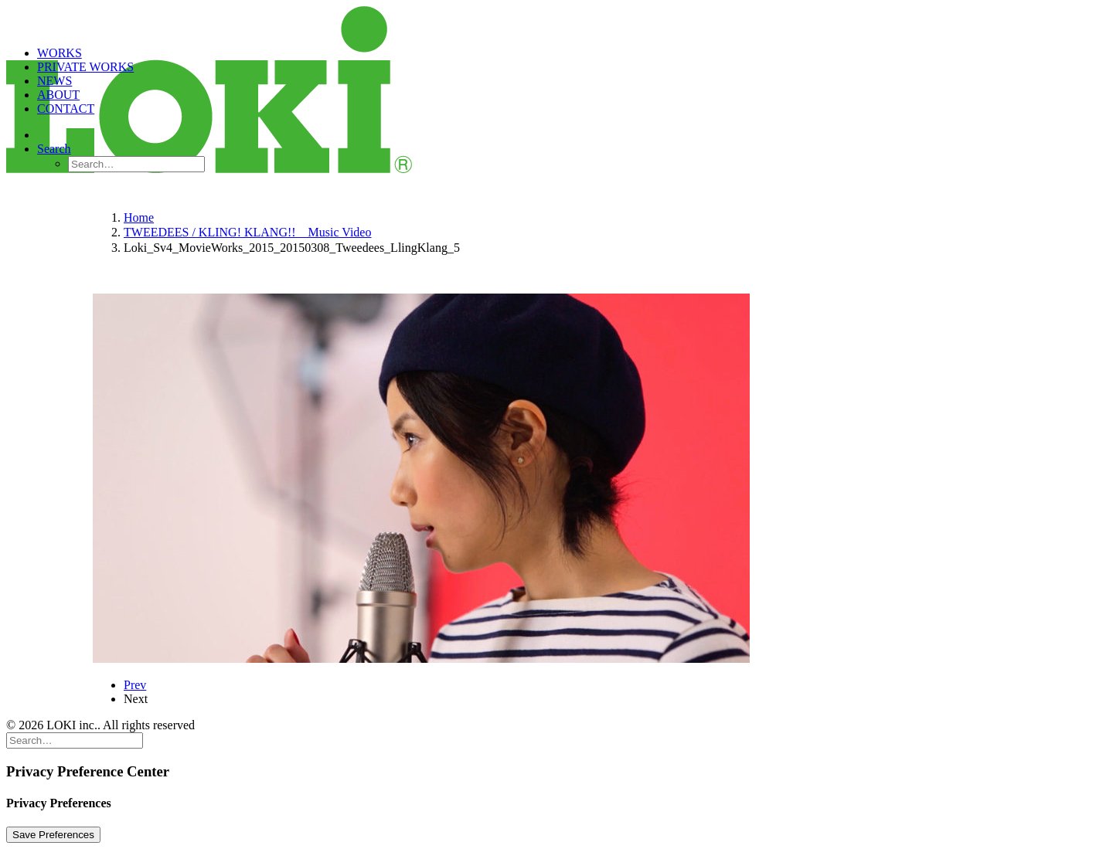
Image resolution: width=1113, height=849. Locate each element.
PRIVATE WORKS (85, 66)
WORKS (59, 52)
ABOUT (58, 94)
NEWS (54, 80)
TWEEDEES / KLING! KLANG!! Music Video (247, 232)
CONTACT (65, 108)
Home (139, 217)
